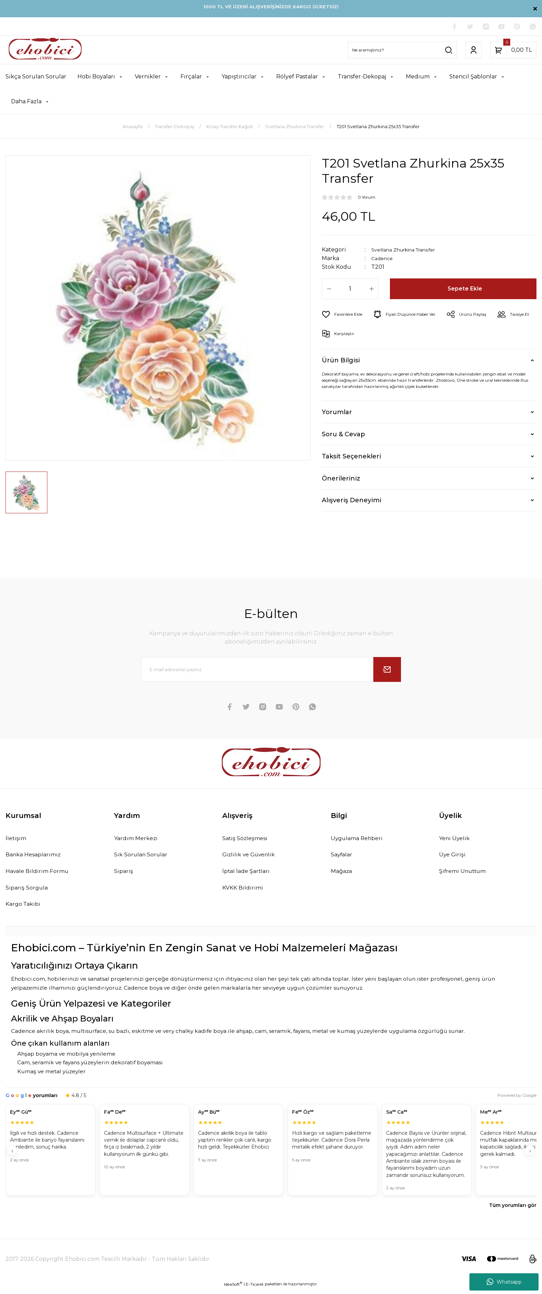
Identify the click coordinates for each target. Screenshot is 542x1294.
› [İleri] (530, 1156)
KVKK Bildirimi (245, 891)
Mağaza (343, 874)
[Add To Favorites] (345, 315)
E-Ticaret (255, 1289)
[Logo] (45, 51)
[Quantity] (350, 290)
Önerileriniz (341, 479)
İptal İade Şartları (248, 874)
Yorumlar (337, 413)
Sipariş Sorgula (29, 891)
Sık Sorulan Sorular (143, 857)
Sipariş (124, 874)
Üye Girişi (453, 857)
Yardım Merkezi (138, 840)
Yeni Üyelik (456, 840)
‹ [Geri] (12, 1156)
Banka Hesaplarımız (37, 857)
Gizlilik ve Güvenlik (251, 857)
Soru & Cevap (343, 435)
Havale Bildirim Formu (41, 874)
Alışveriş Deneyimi (351, 501)
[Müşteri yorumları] (271, 1155)
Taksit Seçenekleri (351, 457)
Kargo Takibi (25, 909)
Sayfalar (343, 857)
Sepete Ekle (465, 290)
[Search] (402, 50)
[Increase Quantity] (372, 290)
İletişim (17, 840)
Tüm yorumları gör (512, 1210)
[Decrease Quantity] (329, 290)
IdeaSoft (233, 1289)
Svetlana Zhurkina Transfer (409, 250)
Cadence (383, 259)
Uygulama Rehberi (360, 840)
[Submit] (387, 670)
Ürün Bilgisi (341, 361)
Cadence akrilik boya (40, 1036)
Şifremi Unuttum (465, 874)
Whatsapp (504, 1282)
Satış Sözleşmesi (248, 840)
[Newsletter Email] (271, 670)
